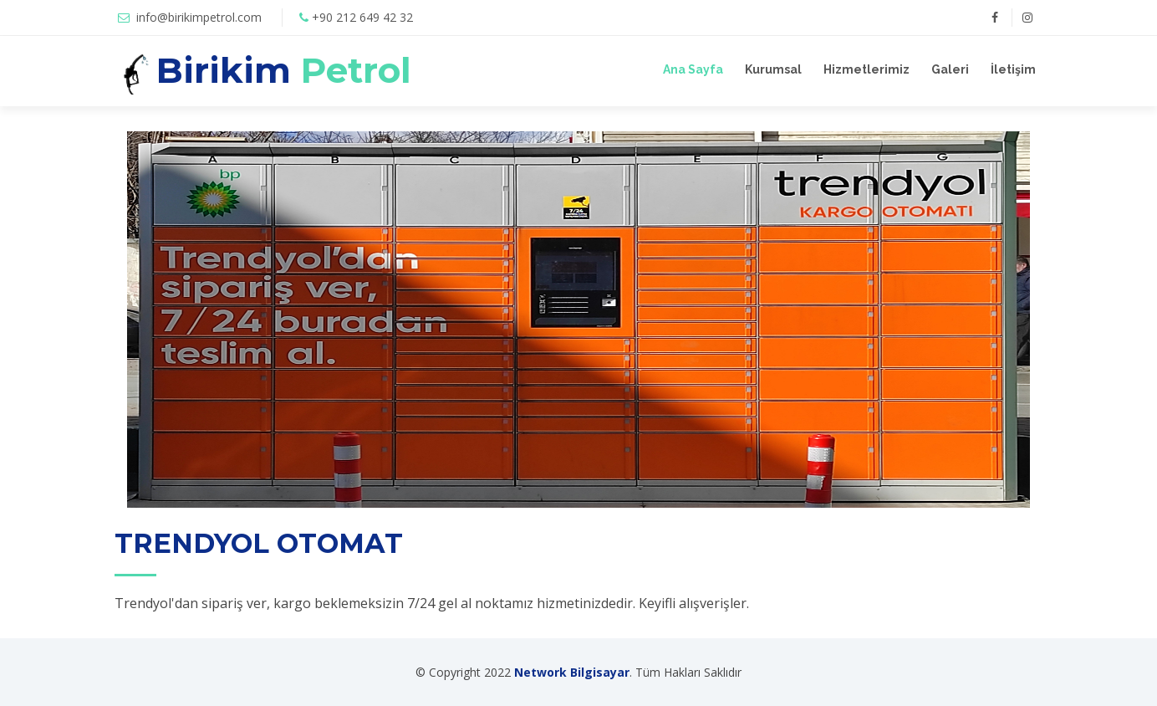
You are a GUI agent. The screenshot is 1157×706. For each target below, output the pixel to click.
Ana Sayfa (693, 69)
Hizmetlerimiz (866, 69)
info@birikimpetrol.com (199, 17)
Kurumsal (773, 69)
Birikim (283, 70)
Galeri (950, 69)
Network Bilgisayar (571, 672)
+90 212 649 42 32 (362, 17)
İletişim (1013, 69)
